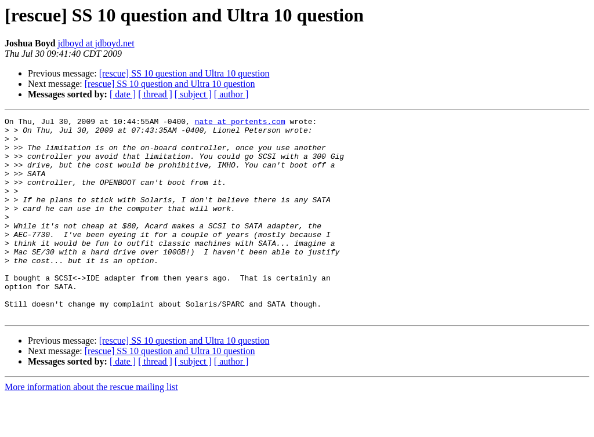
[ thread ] (155, 94)
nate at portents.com (240, 123)
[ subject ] (193, 94)
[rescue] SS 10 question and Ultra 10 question (184, 73)
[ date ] (123, 94)
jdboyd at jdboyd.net (96, 43)
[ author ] (231, 94)
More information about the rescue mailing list (91, 427)
